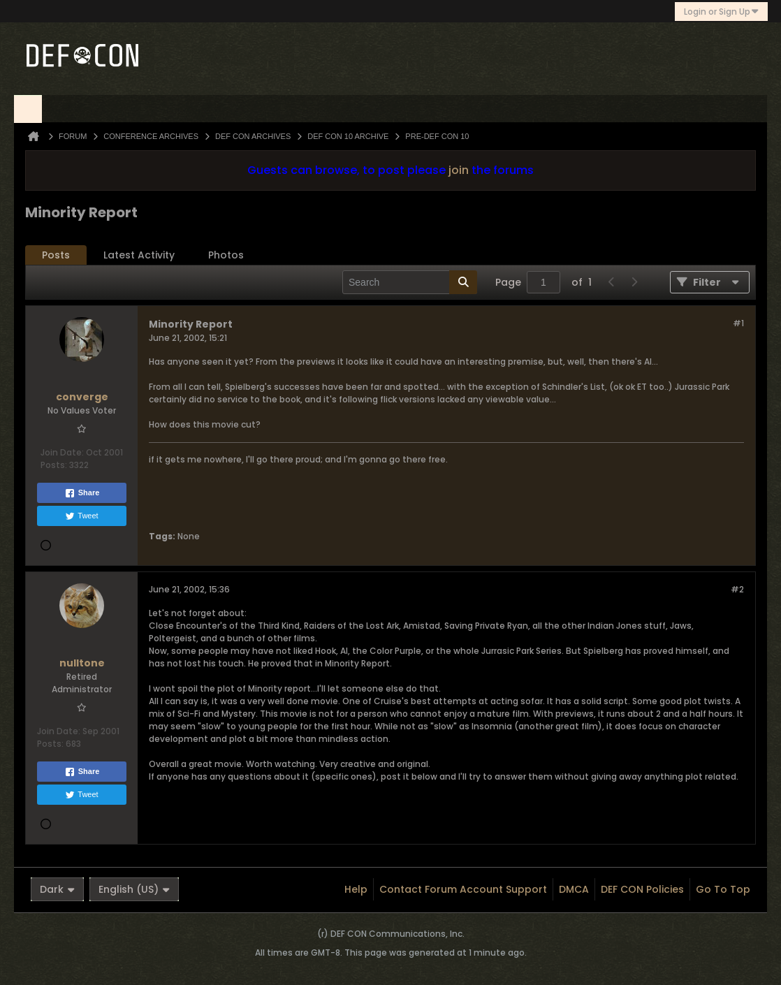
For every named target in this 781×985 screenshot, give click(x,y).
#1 (738, 323)
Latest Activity (139, 255)
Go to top (723, 889)
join (458, 170)
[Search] (409, 282)
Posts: (54, 465)
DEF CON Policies (642, 889)
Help (355, 889)
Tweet (81, 516)
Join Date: (62, 452)
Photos (226, 255)
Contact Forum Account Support (463, 889)
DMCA (574, 889)
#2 (737, 589)
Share (82, 493)
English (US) (134, 889)
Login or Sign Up (721, 11)
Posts (56, 255)
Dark (57, 889)
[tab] (56, 255)
